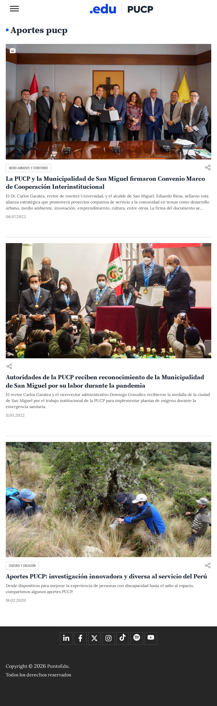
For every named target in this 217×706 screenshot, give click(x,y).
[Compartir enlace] (207, 168)
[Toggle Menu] (14, 8)
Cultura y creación (22, 565)
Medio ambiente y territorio (28, 168)
